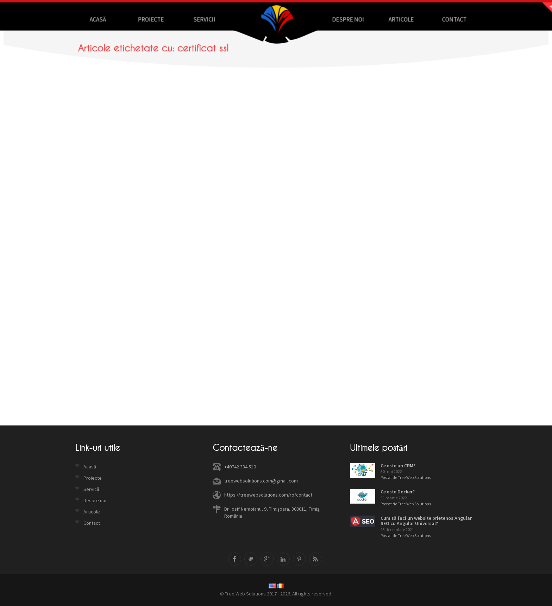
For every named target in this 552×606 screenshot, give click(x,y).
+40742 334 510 (240, 466)
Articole (389, 19)
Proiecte (162, 19)
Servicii (211, 19)
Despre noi (341, 19)
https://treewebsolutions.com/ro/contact (268, 495)
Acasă (113, 19)
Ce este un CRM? (398, 465)
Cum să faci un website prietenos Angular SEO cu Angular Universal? (426, 520)
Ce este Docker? (398, 491)
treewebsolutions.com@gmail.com (261, 481)
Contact (438, 19)
